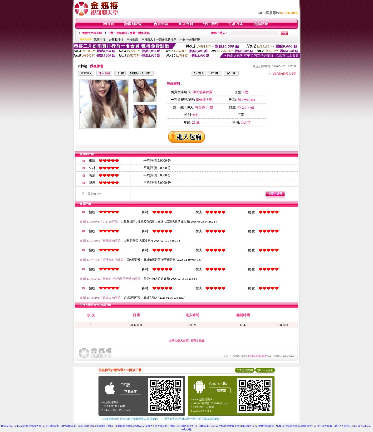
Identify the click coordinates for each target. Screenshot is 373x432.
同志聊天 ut (247, 425)
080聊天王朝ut (105, 425)
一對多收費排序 (166, 39)
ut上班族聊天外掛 (187, 425)
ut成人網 (186, 429)
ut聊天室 (204, 425)
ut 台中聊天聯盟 (323, 425)
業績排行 (99, 39)
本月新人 (147, 39)
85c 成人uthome (362, 425)
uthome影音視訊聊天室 (28, 425)
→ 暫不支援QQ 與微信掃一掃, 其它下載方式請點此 (190, 418)
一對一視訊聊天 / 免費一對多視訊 (129, 33)
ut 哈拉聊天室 (51, 425)
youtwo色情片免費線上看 (225, 425)
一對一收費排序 (190, 39)
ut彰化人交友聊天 (142, 425)
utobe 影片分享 (86, 425)
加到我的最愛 (280, 73)
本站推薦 (132, 39)
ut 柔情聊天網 (122, 425)
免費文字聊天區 (92, 33)
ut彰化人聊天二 (343, 425)
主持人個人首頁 (179, 340)
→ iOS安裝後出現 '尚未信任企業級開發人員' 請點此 (128, 418)
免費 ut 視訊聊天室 (287, 425)
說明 (293, 73)
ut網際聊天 (305, 425)
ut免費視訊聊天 (265, 425)
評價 (193, 340)
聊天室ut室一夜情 (165, 425)
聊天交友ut (7, 425)
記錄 (201, 340)
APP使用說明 (244, 370)
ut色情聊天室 (68, 425)
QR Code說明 (265, 370)
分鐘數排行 (116, 39)
